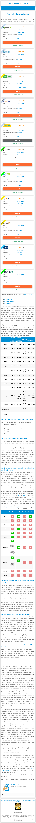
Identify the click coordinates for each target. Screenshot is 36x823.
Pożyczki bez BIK (8, 299)
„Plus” (19, 495)
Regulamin (6, 800)
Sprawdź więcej (28, 294)
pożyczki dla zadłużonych (12, 507)
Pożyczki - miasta (24, 800)
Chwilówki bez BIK (8, 303)
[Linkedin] (2, 794)
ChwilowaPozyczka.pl (18, 3)
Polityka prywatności (13, 800)
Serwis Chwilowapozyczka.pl (6, 813)
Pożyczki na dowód (9, 301)
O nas (2, 800)
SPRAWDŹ (17, 42)
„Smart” (24, 495)
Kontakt (18, 800)
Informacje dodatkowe (17, 45)
